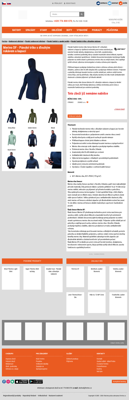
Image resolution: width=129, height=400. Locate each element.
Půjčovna (112, 30)
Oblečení (57, 30)
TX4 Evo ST (75, 269)
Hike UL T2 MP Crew (97, 295)
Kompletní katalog (119, 381)
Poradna (39, 361)
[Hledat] (81, 14)
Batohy (16, 30)
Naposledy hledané (29, 396)
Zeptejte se (40, 366)
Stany (43, 30)
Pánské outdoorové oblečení (35, 41)
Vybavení (82, 30)
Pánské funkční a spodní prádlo (58, 41)
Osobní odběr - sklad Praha (106, 361)
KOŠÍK (125, 3)
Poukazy (97, 30)
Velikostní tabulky (42, 364)
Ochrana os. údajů (12, 369)
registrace (69, 3)
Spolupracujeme (41, 369)
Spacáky (30, 30)
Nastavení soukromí (56, 396)
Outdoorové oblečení (16, 41)
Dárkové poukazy (72, 359)
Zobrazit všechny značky (117, 343)
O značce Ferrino (102, 364)
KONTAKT (115, 3)
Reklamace (9, 364)
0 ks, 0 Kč (115, 21)
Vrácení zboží (10, 361)
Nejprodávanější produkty (12, 396)
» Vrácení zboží (119, 109)
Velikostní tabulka (75, 116)
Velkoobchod (42, 396)
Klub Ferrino (40, 359)
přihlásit (57, 3)
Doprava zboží (10, 359)
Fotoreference (102, 366)
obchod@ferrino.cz (85, 388)
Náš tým (100, 371)
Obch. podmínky (11, 366)
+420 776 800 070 (63, 20)
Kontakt (99, 359)
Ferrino (4, 41)
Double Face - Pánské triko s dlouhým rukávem (53, 271)
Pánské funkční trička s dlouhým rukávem (86, 41)
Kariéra (99, 369)
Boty (69, 30)
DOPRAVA (104, 3)
